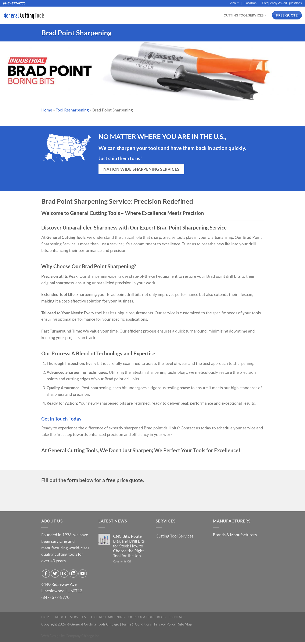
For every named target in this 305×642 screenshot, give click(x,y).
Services (78, 617)
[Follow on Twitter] (55, 573)
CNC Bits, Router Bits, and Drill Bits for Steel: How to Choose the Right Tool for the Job (129, 546)
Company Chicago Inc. (83, 636)
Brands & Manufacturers (235, 534)
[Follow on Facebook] (46, 573)
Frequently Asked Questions (282, 3)
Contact (177, 617)
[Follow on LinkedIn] (73, 573)
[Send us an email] (64, 573)
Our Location (141, 617)
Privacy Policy (165, 624)
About (234, 3)
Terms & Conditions (137, 624)
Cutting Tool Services (245, 15)
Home (46, 109)
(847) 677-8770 (14, 3)
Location (250, 3)
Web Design (50, 636)
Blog (161, 617)
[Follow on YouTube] (82, 573)
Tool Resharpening (72, 109)
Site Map (185, 624)
